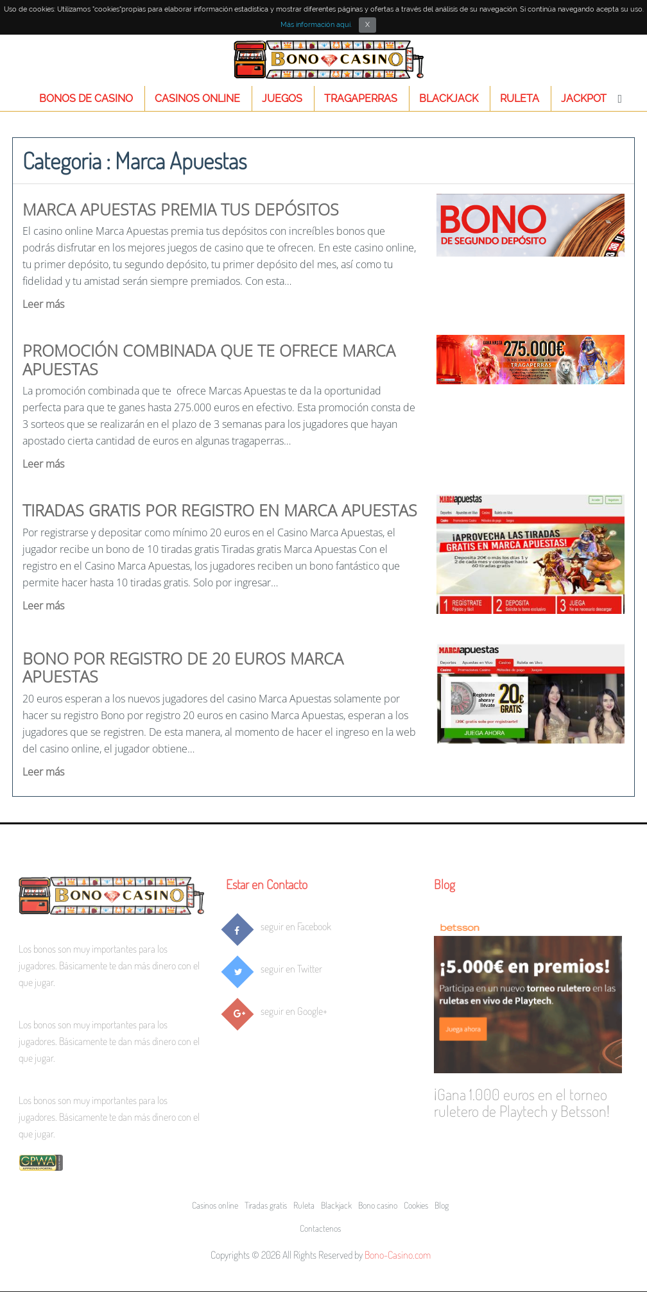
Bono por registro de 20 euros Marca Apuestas (182, 667)
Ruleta (519, 98)
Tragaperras (360, 98)
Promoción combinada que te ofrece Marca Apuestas (208, 359)
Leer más (43, 304)
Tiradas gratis (266, 1205)
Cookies (416, 1205)
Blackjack (448, 98)
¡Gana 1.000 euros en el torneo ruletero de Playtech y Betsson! (522, 1102)
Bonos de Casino (86, 98)
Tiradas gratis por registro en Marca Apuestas (219, 510)
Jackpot (584, 98)
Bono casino (377, 1205)
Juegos (282, 98)
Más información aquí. (316, 25)
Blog (444, 884)
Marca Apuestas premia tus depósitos (180, 209)
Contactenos (320, 1228)
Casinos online (197, 98)
